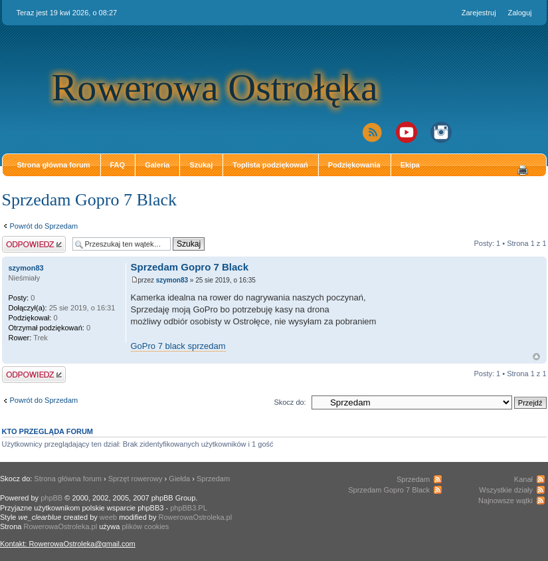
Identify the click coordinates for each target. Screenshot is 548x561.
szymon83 (172, 280)
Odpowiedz (34, 244)
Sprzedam (213, 479)
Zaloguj (519, 13)
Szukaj (201, 165)
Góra (536, 356)
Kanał (523, 479)
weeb (108, 517)
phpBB (51, 498)
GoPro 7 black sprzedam (178, 346)
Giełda (179, 479)
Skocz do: (290, 402)
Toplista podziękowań (270, 165)
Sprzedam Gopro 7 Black (89, 199)
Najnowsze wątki (505, 501)
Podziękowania (354, 165)
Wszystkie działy (506, 490)
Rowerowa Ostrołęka (215, 87)
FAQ (118, 165)
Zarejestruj (479, 13)
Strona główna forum (53, 165)
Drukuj (522, 170)
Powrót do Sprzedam (44, 226)
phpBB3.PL (188, 508)
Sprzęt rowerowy (135, 479)
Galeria (157, 165)
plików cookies (145, 526)
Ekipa (410, 165)
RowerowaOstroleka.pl (195, 517)
